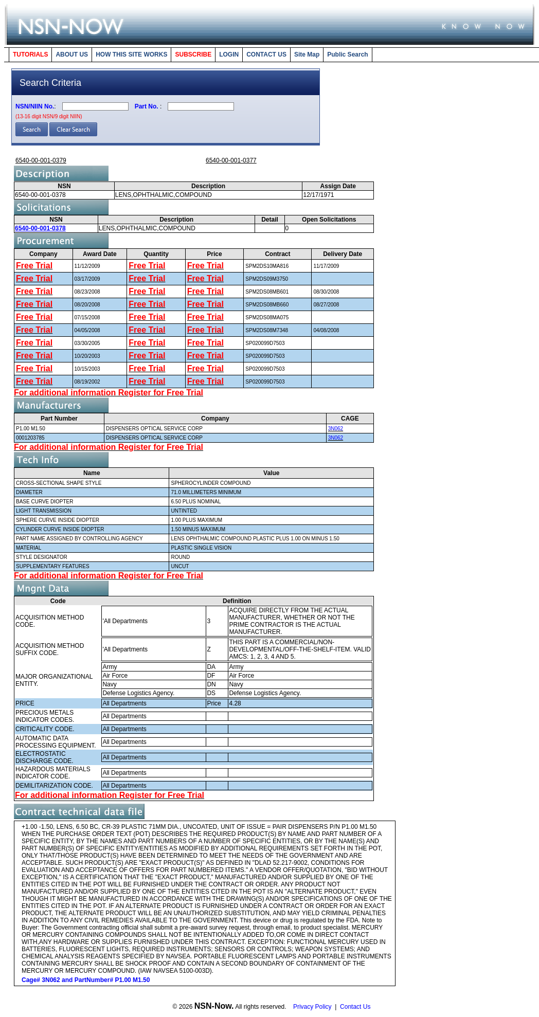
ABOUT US (72, 54)
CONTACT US (266, 54)
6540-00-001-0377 (231, 160)
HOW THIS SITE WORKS (131, 54)
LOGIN (229, 54)
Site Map (306, 54)
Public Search (347, 54)
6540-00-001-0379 (40, 160)
